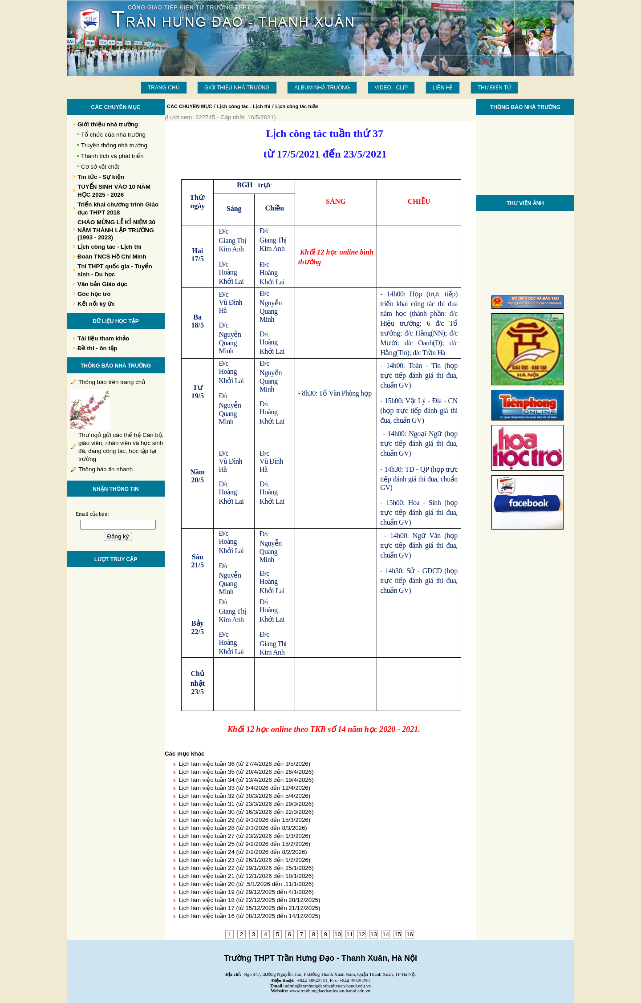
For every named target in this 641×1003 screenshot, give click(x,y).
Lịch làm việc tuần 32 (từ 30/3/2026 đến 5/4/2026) (244, 796)
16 (409, 934)
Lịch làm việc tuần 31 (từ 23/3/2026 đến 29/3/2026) (246, 804)
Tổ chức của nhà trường (113, 134)
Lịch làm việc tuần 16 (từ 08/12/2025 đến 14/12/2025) (249, 916)
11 (349, 934)
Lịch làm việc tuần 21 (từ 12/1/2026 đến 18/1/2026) (246, 876)
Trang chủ (164, 88)
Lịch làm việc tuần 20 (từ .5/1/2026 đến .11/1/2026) (246, 884)
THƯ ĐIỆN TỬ (494, 88)
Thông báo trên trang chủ (111, 382)
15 (397, 934)
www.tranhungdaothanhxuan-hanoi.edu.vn (330, 990)
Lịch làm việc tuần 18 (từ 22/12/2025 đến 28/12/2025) (249, 900)
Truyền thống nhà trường (114, 145)
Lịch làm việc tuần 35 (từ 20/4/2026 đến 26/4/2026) (246, 771)
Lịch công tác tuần (296, 106)
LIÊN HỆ (443, 88)
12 (361, 934)
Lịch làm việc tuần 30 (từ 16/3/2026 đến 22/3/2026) (246, 812)
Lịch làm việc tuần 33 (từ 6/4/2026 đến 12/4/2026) (244, 788)
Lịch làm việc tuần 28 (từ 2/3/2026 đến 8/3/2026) (243, 828)
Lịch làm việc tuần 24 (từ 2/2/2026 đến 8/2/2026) (243, 852)
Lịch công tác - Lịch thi (244, 106)
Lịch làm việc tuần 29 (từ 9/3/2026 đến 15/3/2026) (244, 820)
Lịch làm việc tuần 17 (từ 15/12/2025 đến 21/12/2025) (249, 908)
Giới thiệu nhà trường (237, 88)
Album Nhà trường (322, 88)
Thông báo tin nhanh (105, 469)
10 (337, 934)
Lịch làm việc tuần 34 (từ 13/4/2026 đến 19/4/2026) (246, 780)
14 (385, 934)
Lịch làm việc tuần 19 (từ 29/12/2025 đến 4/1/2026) (246, 892)
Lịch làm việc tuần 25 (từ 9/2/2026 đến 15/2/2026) (244, 844)
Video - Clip (391, 88)
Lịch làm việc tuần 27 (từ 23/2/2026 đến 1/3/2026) (244, 836)
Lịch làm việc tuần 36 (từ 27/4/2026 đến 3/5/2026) (244, 763)
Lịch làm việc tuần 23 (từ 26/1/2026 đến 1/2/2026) (244, 860)
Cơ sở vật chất (100, 166)
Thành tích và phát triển (112, 156)
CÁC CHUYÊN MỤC (189, 106)
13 (373, 934)
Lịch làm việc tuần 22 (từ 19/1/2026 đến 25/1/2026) (246, 868)
